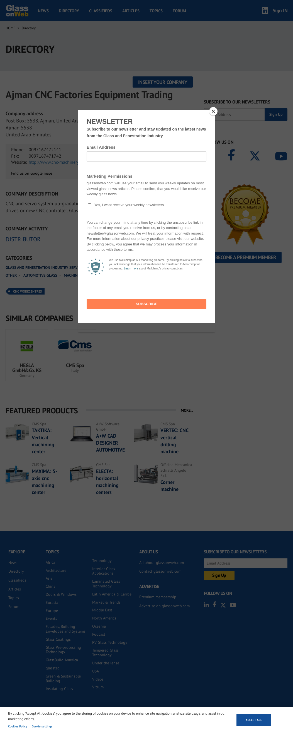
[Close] (213, 111)
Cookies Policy (17, 726)
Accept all (254, 720)
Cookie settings (42, 726)
